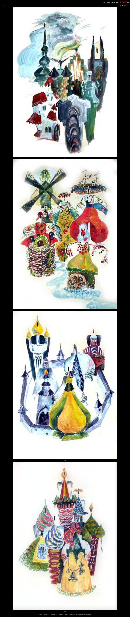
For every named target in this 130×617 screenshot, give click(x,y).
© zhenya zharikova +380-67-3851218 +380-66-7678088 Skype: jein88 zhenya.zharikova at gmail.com (65, 614)
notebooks (124, 5)
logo (3, 5)
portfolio (115, 2)
